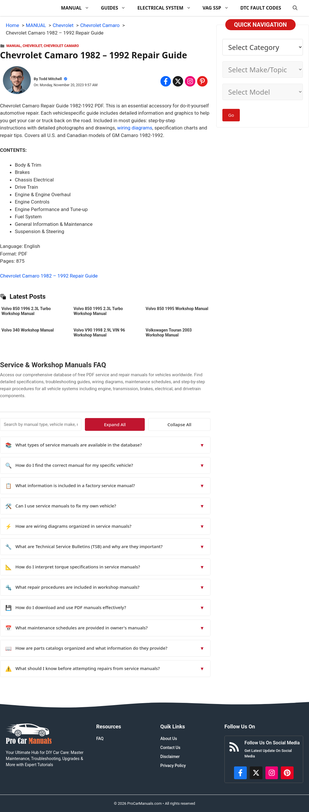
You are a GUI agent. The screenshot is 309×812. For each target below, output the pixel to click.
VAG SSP (219, 8)
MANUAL (78, 8)
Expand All (157, 424)
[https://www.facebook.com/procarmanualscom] (240, 772)
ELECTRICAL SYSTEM (167, 8)
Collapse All (194, 424)
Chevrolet (32, 46)
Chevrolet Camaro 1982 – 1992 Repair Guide (49, 276)
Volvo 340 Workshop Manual (27, 330)
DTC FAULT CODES (260, 8)
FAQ (99, 738)
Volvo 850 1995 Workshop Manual (177, 308)
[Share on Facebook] (165, 81)
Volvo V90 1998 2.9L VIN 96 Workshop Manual (99, 332)
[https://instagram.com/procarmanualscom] (271, 772)
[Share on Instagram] (190, 81)
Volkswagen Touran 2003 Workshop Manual (169, 332)
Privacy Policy (173, 765)
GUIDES (116, 8)
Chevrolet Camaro (61, 46)
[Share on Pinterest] (202, 81)
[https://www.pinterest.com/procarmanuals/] (287, 772)
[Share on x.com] (178, 81)
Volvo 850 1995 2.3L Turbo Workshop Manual (98, 311)
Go (231, 115)
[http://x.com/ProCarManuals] (256, 772)
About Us (168, 738)
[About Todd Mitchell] (17, 81)
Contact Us (170, 747)
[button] (295, 8)
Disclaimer (170, 756)
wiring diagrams (134, 128)
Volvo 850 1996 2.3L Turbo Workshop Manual (26, 311)
